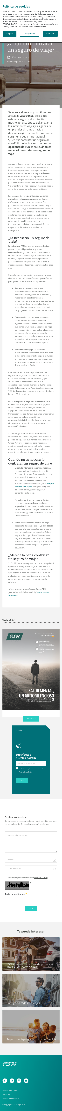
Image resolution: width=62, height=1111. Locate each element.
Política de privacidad (10, 1098)
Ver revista (31, 718)
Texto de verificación (16, 894)
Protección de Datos (25, 772)
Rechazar (50, 33)
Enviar (22, 780)
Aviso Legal (6, 1094)
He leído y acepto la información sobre (28, 878)
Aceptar (9, 33)
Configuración (29, 33)
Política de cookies (9, 1090)
